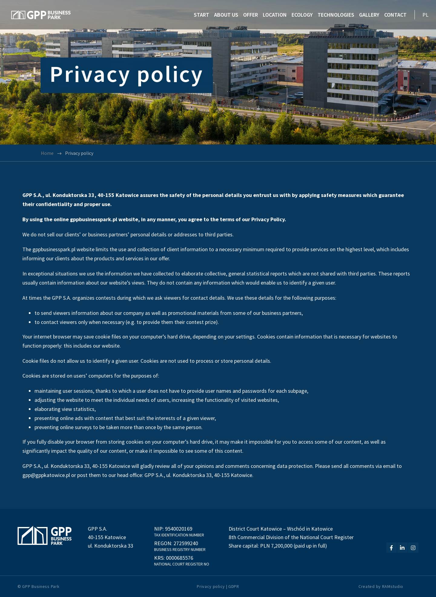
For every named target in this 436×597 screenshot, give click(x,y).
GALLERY (369, 14)
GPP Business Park (40, 586)
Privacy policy (211, 586)
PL (425, 14)
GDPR (233, 586)
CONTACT (395, 14)
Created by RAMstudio (380, 586)
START (201, 14)
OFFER (250, 14)
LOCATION (275, 14)
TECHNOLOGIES (336, 14)
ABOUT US (226, 14)
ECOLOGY (302, 14)
